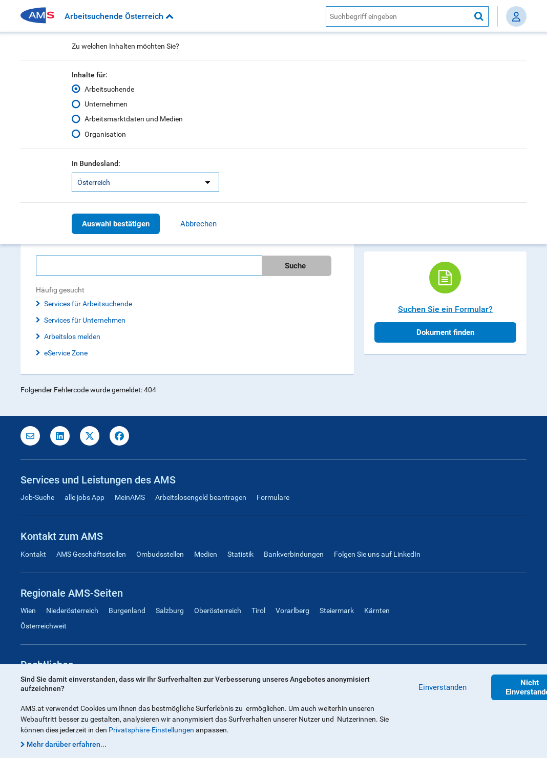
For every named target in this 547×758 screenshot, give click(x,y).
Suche (295, 265)
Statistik (240, 554)
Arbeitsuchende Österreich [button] (119, 16)
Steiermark (337, 610)
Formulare (273, 497)
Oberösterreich (217, 610)
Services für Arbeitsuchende (88, 304)
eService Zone (66, 353)
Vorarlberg (292, 610)
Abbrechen (198, 223)
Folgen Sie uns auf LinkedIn (377, 554)
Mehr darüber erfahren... (67, 744)
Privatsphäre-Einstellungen (151, 730)
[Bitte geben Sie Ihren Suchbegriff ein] (149, 266)
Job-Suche (37, 497)
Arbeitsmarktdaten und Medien (134, 119)
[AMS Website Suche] (398, 16)
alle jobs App (84, 497)
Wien (28, 610)
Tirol (258, 610)
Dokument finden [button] (445, 332)
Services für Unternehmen (84, 320)
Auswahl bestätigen (116, 223)
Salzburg (170, 610)
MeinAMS (130, 497)
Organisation (105, 134)
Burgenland (127, 610)
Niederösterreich (72, 610)
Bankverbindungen (294, 554)
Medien (205, 554)
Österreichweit (43, 626)
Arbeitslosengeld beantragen (200, 497)
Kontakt (33, 554)
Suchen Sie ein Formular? (445, 309)
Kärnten (377, 610)
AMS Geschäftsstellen (91, 554)
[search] (187, 266)
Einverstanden (442, 687)
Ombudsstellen (160, 554)
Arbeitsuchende (109, 89)
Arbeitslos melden (72, 336)
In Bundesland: (96, 163)
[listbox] (145, 182)
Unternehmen (106, 104)
